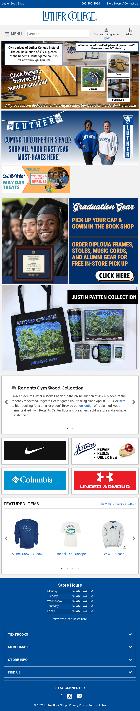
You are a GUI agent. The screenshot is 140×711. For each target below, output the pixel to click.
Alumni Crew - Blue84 (26, 537)
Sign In (106, 38)
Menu (16, 34)
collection (86, 406)
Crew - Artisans (113, 537)
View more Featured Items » (118, 503)
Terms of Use (97, 705)
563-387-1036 (91, 3)
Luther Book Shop (13, 3)
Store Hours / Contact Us (122, 3)
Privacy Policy (78, 705)
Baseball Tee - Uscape (70, 537)
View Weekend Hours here (70, 619)
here (122, 401)
